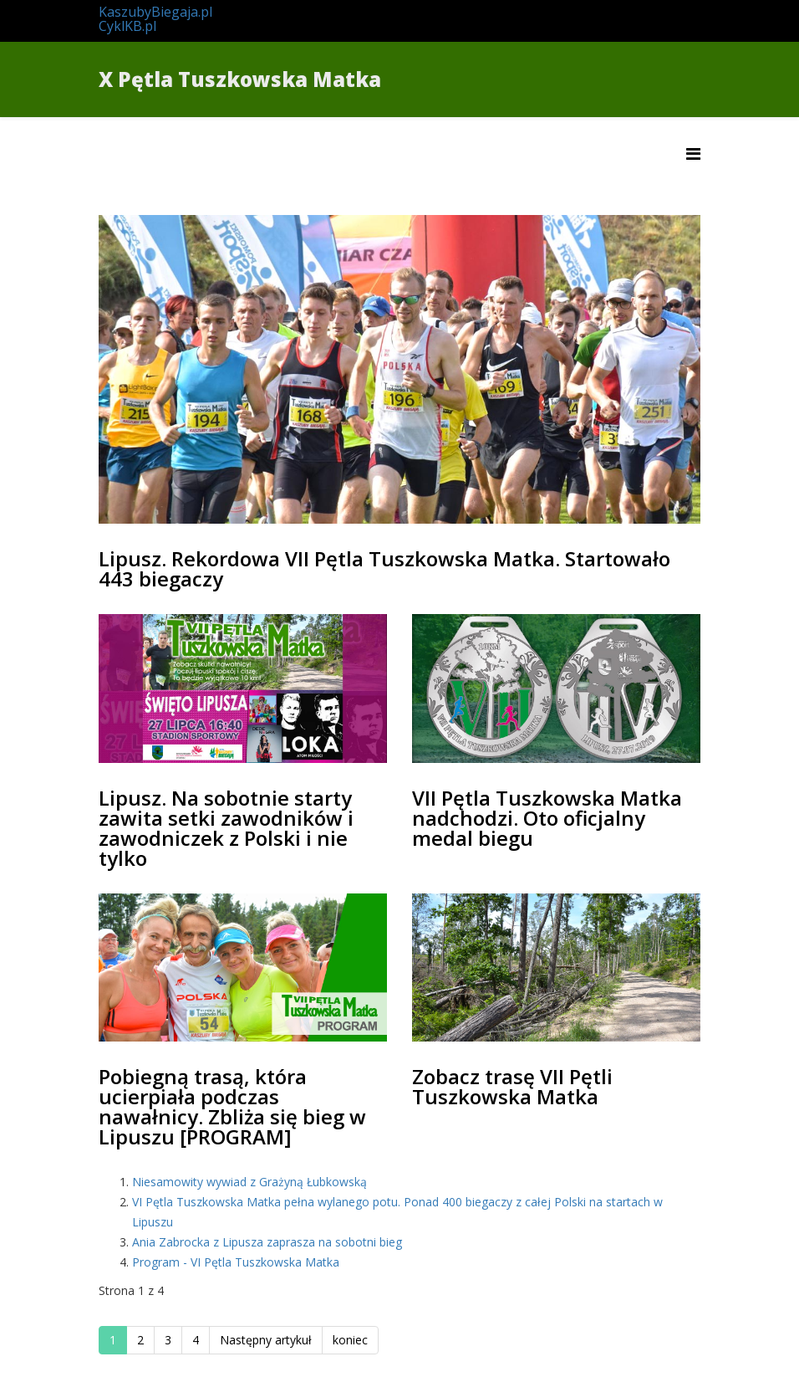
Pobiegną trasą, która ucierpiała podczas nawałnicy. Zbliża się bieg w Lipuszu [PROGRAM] (232, 1106)
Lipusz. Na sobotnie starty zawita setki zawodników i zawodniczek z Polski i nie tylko (226, 828)
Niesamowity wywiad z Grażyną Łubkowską (249, 1182)
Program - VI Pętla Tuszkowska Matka (235, 1262)
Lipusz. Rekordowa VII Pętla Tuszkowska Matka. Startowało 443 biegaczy (384, 568)
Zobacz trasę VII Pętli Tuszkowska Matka (512, 1086)
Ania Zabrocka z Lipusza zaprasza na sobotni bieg (267, 1242)
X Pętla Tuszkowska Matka (240, 79)
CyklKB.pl (127, 26)
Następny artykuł (266, 1340)
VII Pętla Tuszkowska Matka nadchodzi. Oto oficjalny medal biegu (547, 818)
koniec (350, 1340)
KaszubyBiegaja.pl (155, 12)
